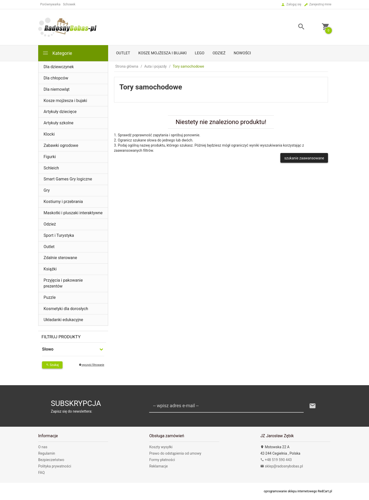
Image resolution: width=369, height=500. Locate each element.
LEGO (199, 53)
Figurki (50, 156)
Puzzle (50, 297)
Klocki (49, 134)
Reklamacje (158, 466)
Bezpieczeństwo (51, 460)
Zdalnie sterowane (60, 257)
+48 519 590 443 (276, 460)
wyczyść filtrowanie (91, 364)
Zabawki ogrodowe (61, 145)
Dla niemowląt (56, 89)
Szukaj (52, 365)
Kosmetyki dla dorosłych (66, 308)
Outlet (123, 53)
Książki (50, 269)
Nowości (242, 53)
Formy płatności (162, 460)
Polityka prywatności (54, 466)
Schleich (51, 168)
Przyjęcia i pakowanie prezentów (63, 283)
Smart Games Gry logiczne (68, 179)
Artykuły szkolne (59, 122)
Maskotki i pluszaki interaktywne (73, 212)
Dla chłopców (56, 78)
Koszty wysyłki (161, 447)
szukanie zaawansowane (304, 158)
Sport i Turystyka (59, 235)
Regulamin (46, 453)
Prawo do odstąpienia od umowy (175, 453)
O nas (42, 447)
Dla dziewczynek (59, 66)
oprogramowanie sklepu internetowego (290, 491)
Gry (47, 190)
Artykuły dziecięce (60, 111)
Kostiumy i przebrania (63, 201)
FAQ (41, 473)
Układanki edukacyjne (63, 319)
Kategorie (57, 53)
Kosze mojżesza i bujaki (162, 53)
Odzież (218, 53)
